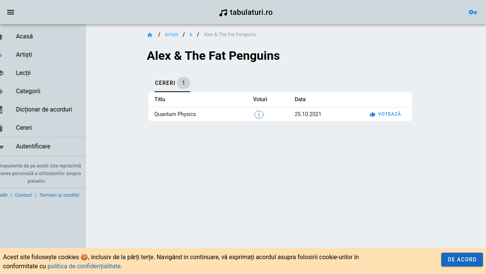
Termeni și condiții (71, 195)
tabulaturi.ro (246, 12)
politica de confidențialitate (83, 266)
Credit (12, 195)
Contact (35, 195)
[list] (48, 91)
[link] (48, 36)
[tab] (191, 83)
